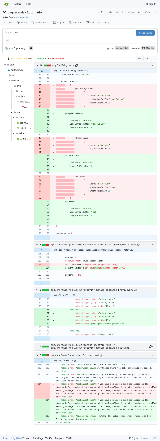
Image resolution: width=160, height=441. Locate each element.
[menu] (154, 58)
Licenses (145, 438)
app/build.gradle (63, 65)
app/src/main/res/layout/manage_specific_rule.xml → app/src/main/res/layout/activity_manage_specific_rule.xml (90, 346)
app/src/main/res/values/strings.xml (75, 355)
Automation (35, 12)
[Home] (6, 4)
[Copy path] (76, 65)
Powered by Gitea (12, 438)
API (154, 438)
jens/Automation (21, 17)
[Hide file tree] (4, 58)
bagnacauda (16, 12)
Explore (17, 3)
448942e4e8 (148, 48)
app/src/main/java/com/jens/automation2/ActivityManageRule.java (93, 244)
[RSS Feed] (102, 12)
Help (28, 3)
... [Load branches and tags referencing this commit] (7, 40)
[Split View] (146, 58)
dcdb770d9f (122, 48)
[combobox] (139, 58)
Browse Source (145, 33)
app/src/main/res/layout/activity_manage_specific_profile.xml (92, 290)
